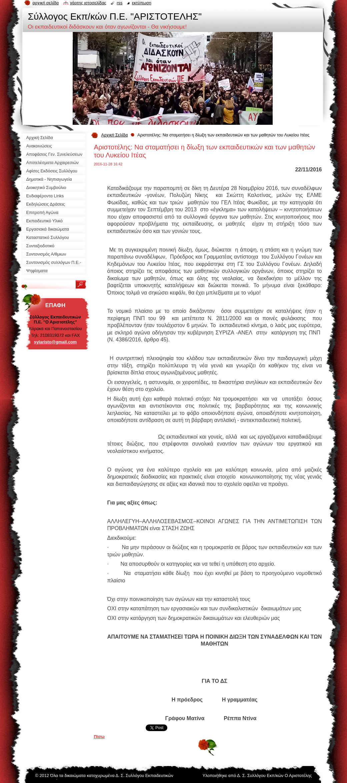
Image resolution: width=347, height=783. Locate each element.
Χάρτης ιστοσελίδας (88, 2)
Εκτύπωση (141, 2)
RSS (119, 2)
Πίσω (99, 736)
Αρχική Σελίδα (114, 134)
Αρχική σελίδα (46, 2)
